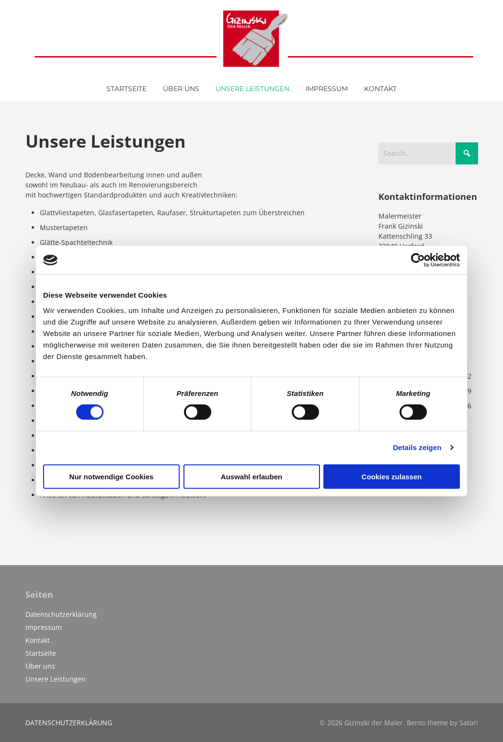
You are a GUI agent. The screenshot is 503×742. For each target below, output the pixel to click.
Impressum (43, 627)
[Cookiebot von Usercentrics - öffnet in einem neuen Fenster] (418, 260)
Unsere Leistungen (55, 679)
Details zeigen (417, 447)
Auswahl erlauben (251, 476)
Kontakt (37, 640)
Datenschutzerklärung (61, 614)
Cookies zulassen (392, 476)
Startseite (40, 653)
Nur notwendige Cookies (111, 476)
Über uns (40, 666)
